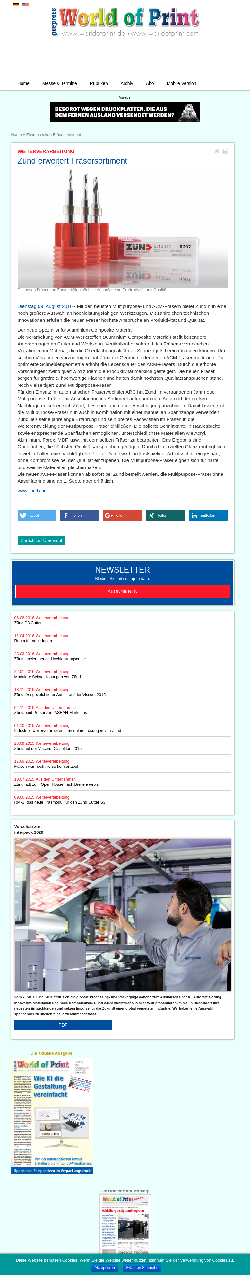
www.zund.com (33, 490)
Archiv (127, 83)
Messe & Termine (59, 83)
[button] (37, 515)
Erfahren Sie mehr (141, 1267)
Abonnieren (123, 591)
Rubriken (99, 83)
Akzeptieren (105, 1267)
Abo (150, 83)
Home (24, 83)
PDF (62, 1024)
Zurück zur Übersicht (41, 540)
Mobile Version (181, 83)
